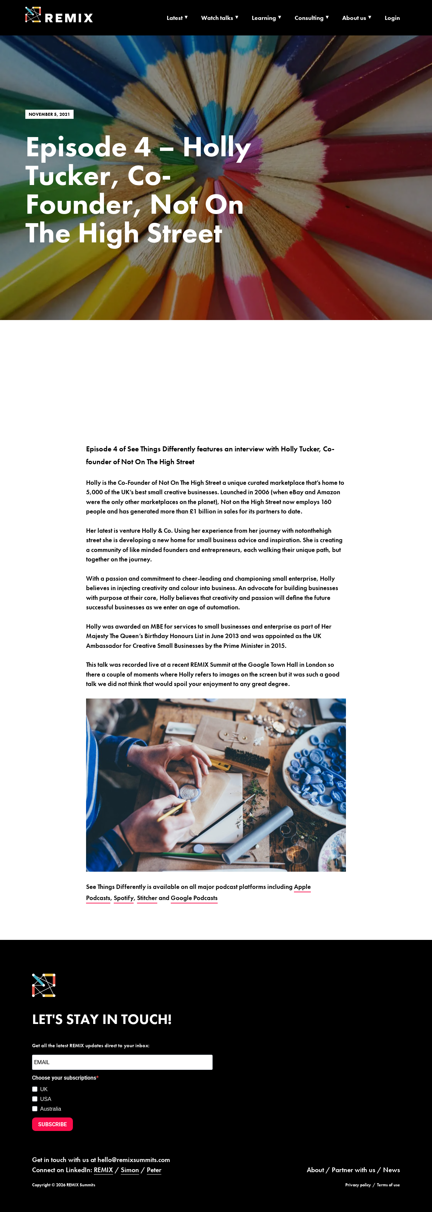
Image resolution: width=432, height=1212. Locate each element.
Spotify (124, 898)
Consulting (309, 18)
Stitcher (147, 898)
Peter (154, 1169)
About (315, 1169)
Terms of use (388, 1185)
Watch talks (217, 18)
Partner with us (353, 1169)
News (391, 1169)
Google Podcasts (194, 898)
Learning (264, 18)
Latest (175, 18)
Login (392, 18)
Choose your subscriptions (64, 1078)
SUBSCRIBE (52, 1124)
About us (354, 18)
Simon (130, 1169)
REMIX (103, 1169)
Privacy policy (358, 1185)
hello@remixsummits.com (134, 1159)
